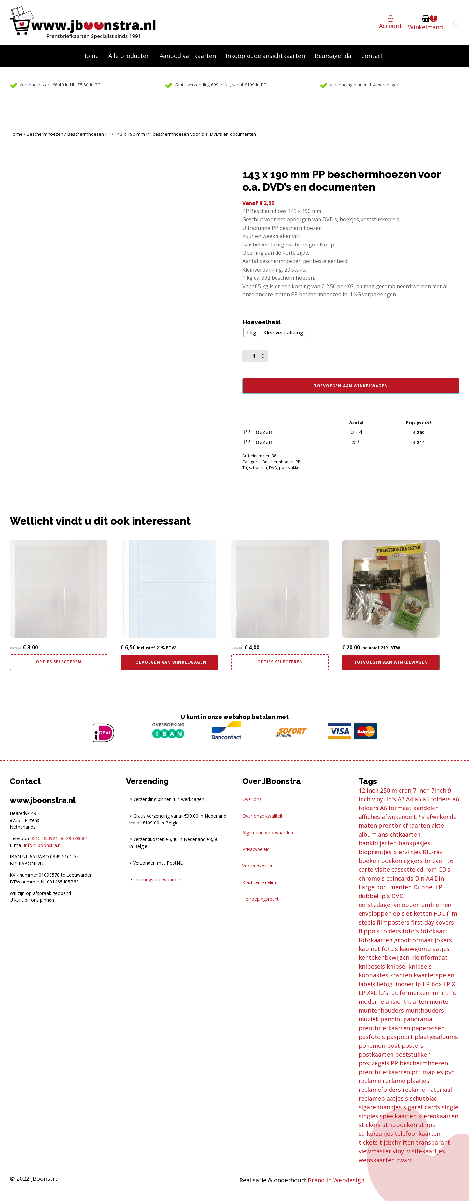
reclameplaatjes (381, 1098)
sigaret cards (421, 1107)
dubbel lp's (374, 896)
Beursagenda (333, 56)
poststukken (290, 467)
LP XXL (368, 993)
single (450, 1107)
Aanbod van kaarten (188, 56)
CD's (444, 869)
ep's (399, 913)
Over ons (252, 799)
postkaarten (376, 1054)
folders (391, 931)
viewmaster (375, 1151)
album (368, 834)
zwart (404, 1160)
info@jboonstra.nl (43, 845)
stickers (370, 1125)
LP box (432, 984)
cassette (403, 869)
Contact (372, 56)
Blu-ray (433, 852)
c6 (450, 861)
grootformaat (413, 940)
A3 (401, 799)
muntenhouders (381, 1010)
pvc (449, 1072)
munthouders (424, 1010)
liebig (384, 984)
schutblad (424, 1098)
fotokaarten (375, 940)
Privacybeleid (256, 849)
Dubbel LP (427, 887)
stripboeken (399, 1125)
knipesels (372, 966)
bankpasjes (414, 843)
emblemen (436, 905)
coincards (399, 878)
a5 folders (437, 799)
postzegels (374, 1063)
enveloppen (375, 913)
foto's (411, 931)
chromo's (372, 878)
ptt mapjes (427, 1072)
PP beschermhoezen (419, 1063)
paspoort (400, 1037)
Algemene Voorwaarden (267, 832)
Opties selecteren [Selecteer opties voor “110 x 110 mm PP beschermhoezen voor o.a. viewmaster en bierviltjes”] (58, 662)
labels (367, 984)
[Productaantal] (255, 356)
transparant (433, 1142)
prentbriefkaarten (384, 1072)
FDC (439, 913)
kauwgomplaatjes (424, 949)
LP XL (450, 984)
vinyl (399, 1151)
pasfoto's (372, 1037)
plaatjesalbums (436, 1037)
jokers (443, 940)
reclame (370, 1081)
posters (412, 1045)
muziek (369, 1019)
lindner (404, 984)
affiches (369, 817)
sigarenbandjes (380, 1107)
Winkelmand (425, 27)
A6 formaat (396, 808)
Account (390, 26)
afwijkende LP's (403, 817)
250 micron (395, 790)
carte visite (374, 869)
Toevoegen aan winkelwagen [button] (169, 662)
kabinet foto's (378, 949)
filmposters (393, 922)
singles (368, 1116)
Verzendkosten (258, 866)
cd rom (427, 869)
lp (418, 984)
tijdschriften (396, 1142)
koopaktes (373, 975)
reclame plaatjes (406, 1081)
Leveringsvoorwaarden (157, 879)
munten (441, 1001)
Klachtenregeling (259, 882)
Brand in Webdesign (336, 1180)
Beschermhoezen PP (88, 134)
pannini (391, 1019)
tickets (368, 1142)
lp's (383, 993)
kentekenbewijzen (384, 957)
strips (427, 1125)
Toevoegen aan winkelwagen (351, 386)
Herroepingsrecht (260, 899)
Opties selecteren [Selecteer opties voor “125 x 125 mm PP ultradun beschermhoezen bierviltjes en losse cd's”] (280, 662)
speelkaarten (398, 1116)
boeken (260, 467)
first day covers (432, 922)
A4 (409, 799)
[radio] (251, 332)
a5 (418, 799)
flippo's (369, 931)
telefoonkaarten (417, 1133)
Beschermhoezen (45, 134)
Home (90, 56)
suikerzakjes (376, 1133)
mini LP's (443, 993)
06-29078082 (73, 838)
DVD (273, 467)
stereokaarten (438, 1116)
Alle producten (129, 56)
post (393, 1045)
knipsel (397, 966)
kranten (401, 975)
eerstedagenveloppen (389, 905)
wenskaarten (377, 1160)
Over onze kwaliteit (262, 816)
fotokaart (434, 931)
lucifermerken (409, 993)
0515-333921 (44, 838)
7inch (438, 790)
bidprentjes (375, 852)
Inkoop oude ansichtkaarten (265, 56)
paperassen (428, 1028)
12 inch (368, 790)
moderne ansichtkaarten (393, 1001)
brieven (435, 861)
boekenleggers (402, 861)
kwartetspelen (434, 975)
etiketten (419, 913)
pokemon (372, 1045)
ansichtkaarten (399, 834)
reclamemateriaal (427, 1089)
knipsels (420, 966)
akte (438, 825)
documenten (394, 887)
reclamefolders (380, 1089)
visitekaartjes (426, 1151)
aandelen (426, 808)
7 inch (421, 790)
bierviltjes (407, 852)
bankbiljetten (378, 843)
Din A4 (424, 878)
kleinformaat (429, 957)
